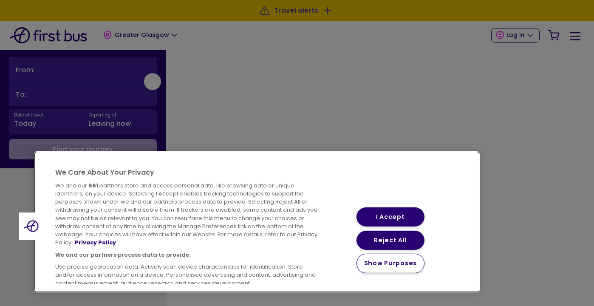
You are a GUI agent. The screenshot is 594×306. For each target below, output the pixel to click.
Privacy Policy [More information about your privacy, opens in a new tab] (95, 242)
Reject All (390, 240)
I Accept (390, 216)
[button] (32, 226)
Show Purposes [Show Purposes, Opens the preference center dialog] (390, 263)
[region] (257, 221)
